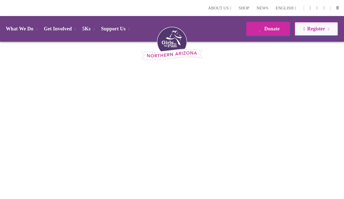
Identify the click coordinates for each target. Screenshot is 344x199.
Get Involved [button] (61, 29)
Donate (268, 29)
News (262, 8)
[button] (337, 8)
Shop (244, 8)
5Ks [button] (89, 29)
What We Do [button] (23, 29)
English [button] (286, 8)
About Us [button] (220, 8)
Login (5, 8)
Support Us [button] (116, 29)
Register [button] (316, 29)
